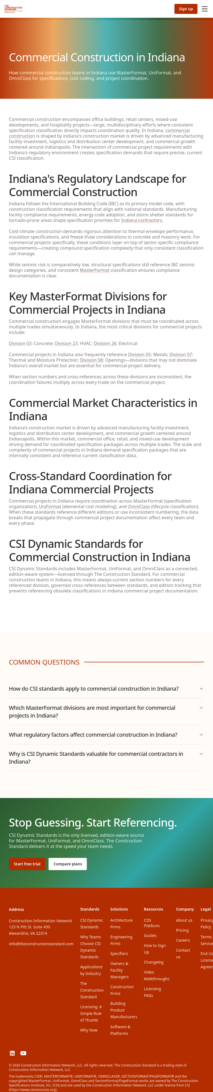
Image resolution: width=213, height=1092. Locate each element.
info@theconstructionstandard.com (41, 941)
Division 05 (139, 354)
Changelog (154, 959)
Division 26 (105, 343)
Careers (183, 937)
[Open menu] (205, 9)
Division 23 (66, 343)
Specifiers (119, 951)
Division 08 (91, 360)
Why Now (88, 1027)
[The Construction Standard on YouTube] (27, 1051)
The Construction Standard (92, 987)
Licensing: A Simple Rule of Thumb (91, 1011)
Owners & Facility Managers (119, 967)
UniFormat (50, 506)
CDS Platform (156, 920)
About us (184, 917)
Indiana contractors (141, 220)
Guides (150, 933)
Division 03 (20, 343)
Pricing (182, 927)
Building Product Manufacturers (123, 1007)
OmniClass (139, 506)
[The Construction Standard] (13, 9)
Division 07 (180, 354)
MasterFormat (95, 270)
